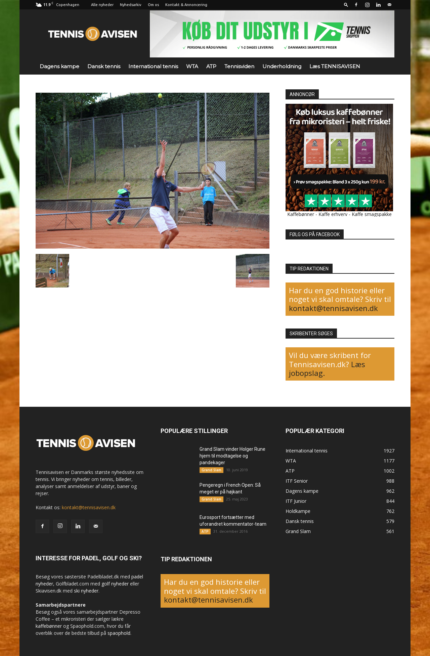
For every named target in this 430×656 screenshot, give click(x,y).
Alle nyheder (102, 5)
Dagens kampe (59, 66)
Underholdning (281, 66)
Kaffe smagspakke (372, 214)
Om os (153, 5)
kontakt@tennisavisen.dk (333, 308)
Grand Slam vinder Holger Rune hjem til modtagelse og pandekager (232, 455)
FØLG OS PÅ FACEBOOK (315, 234)
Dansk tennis (103, 66)
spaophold (119, 633)
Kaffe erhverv (332, 214)
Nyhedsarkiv (130, 5)
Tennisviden (239, 66)
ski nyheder (86, 590)
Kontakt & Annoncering (186, 5)
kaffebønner (49, 626)
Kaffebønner (300, 214)
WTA (192, 66)
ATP (211, 66)
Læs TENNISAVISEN (334, 66)
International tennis (153, 66)
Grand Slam (211, 470)
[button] (346, 4)
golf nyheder (115, 583)
